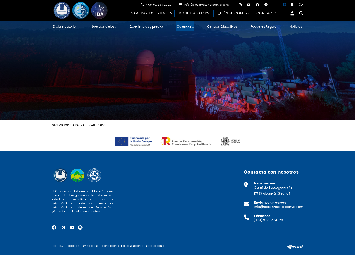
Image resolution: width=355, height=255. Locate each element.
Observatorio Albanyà (68, 125)
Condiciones (111, 246)
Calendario (97, 125)
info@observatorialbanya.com (206, 4)
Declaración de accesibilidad (143, 246)
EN (292, 4)
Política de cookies (65, 246)
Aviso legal (90, 246)
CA (301, 4)
